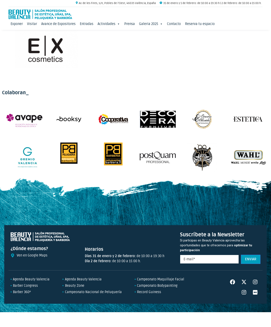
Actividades (109, 24)
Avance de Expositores (58, 24)
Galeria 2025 (151, 24)
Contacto (174, 24)
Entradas (86, 24)
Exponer (17, 24)
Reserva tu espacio (200, 24)
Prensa (129, 24)
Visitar (32, 24)
